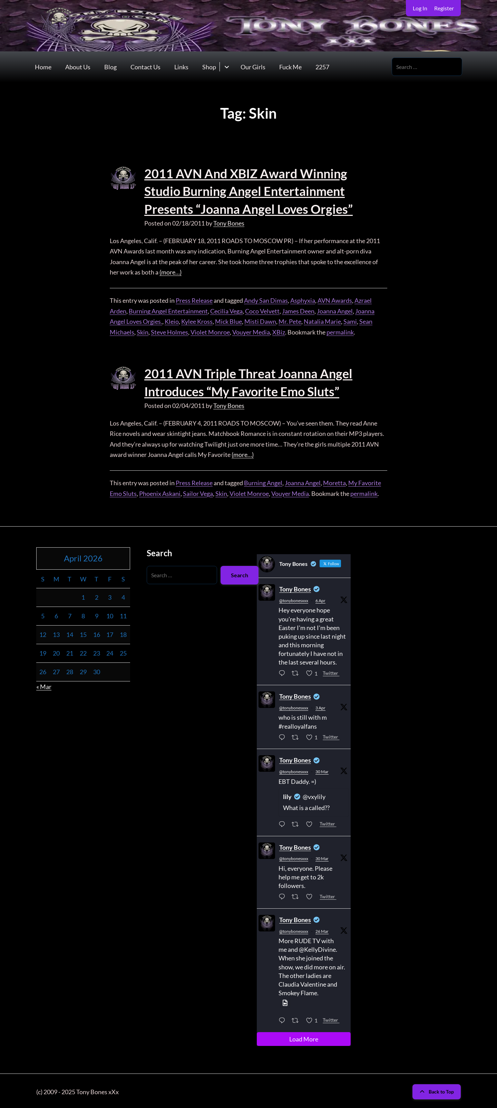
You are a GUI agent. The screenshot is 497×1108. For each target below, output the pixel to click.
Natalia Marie (322, 320)
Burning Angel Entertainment (168, 310)
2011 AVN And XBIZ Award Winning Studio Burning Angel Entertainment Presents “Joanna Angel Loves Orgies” (248, 191)
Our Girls (253, 67)
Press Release (194, 299)
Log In (420, 8)
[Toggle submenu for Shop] (227, 66)
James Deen (298, 310)
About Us (77, 67)
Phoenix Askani (160, 492)
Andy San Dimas (266, 299)
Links (181, 67)
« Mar (43, 685)
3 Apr (320, 706)
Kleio (172, 320)
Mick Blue (228, 320)
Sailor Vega (198, 492)
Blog (110, 67)
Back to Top (436, 1090)
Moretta (334, 481)
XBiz (278, 331)
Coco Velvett (262, 310)
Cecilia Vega (226, 310)
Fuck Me (290, 67)
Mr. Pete (290, 320)
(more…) (170, 271)
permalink (340, 331)
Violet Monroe (210, 331)
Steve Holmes (169, 331)
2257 (322, 67)
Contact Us (145, 67)
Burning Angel (263, 481)
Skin (142, 331)
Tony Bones (228, 222)
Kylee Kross (197, 320)
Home (43, 67)
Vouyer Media (251, 331)
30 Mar (322, 769)
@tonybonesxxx (293, 598)
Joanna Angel (335, 310)
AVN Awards (335, 299)
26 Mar (322, 929)
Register (444, 8)
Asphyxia (302, 299)
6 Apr (320, 598)
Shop (209, 67)
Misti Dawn (260, 320)
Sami (350, 320)
